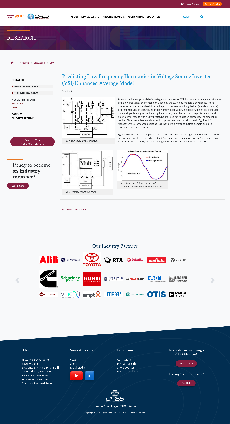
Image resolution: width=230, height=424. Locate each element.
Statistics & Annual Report (38, 383)
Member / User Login (190, 4)
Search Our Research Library (32, 141)
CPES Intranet (128, 406)
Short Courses (126, 367)
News (73, 359)
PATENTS (17, 114)
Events (74, 363)
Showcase (17, 103)
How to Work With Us (35, 379)
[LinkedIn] (89, 375)
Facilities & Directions (35, 375)
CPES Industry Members (36, 371)
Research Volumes (128, 371)
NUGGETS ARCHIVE (23, 118)
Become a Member (212, 4)
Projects (16, 107)
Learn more (18, 185)
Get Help (186, 383)
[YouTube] (76, 375)
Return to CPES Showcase (76, 209)
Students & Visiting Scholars (40, 367)
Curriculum (124, 359)
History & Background (35, 359)
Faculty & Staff (31, 363)
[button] (17, 280)
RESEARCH (18, 80)
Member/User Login (105, 406)
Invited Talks (126, 363)
